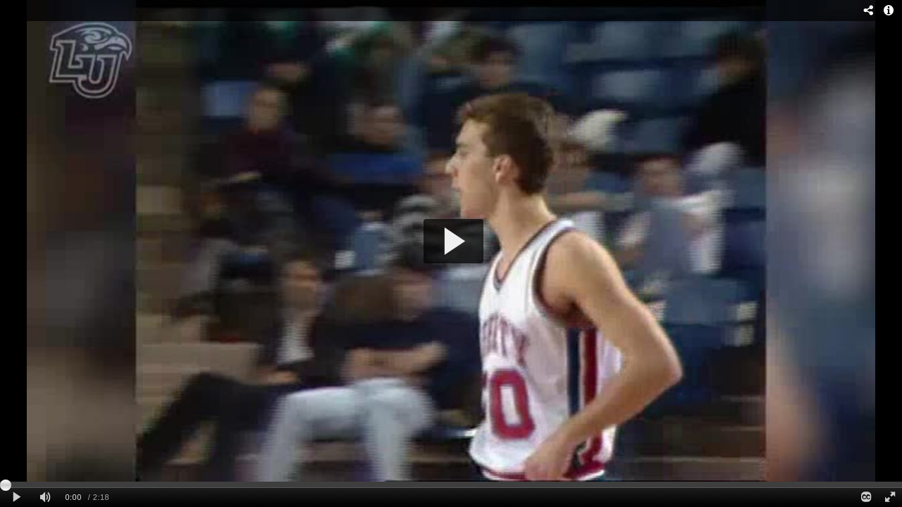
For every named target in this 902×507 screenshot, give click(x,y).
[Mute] (45, 497)
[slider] (451, 484)
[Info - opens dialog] (888, 10)
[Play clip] (16, 497)
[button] (453, 241)
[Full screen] (890, 497)
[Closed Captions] (865, 497)
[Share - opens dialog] (868, 10)
